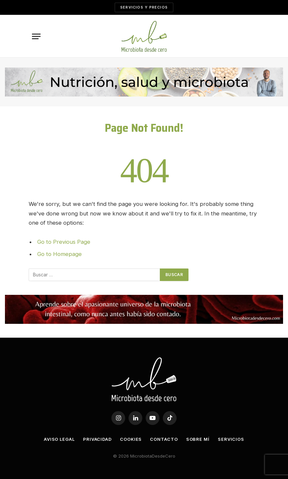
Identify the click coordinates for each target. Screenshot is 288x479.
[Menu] (36, 36)
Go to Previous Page (63, 242)
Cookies (131, 439)
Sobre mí (198, 439)
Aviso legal (59, 439)
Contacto (164, 439)
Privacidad (97, 439)
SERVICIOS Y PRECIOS (144, 7)
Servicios (231, 439)
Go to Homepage (59, 254)
